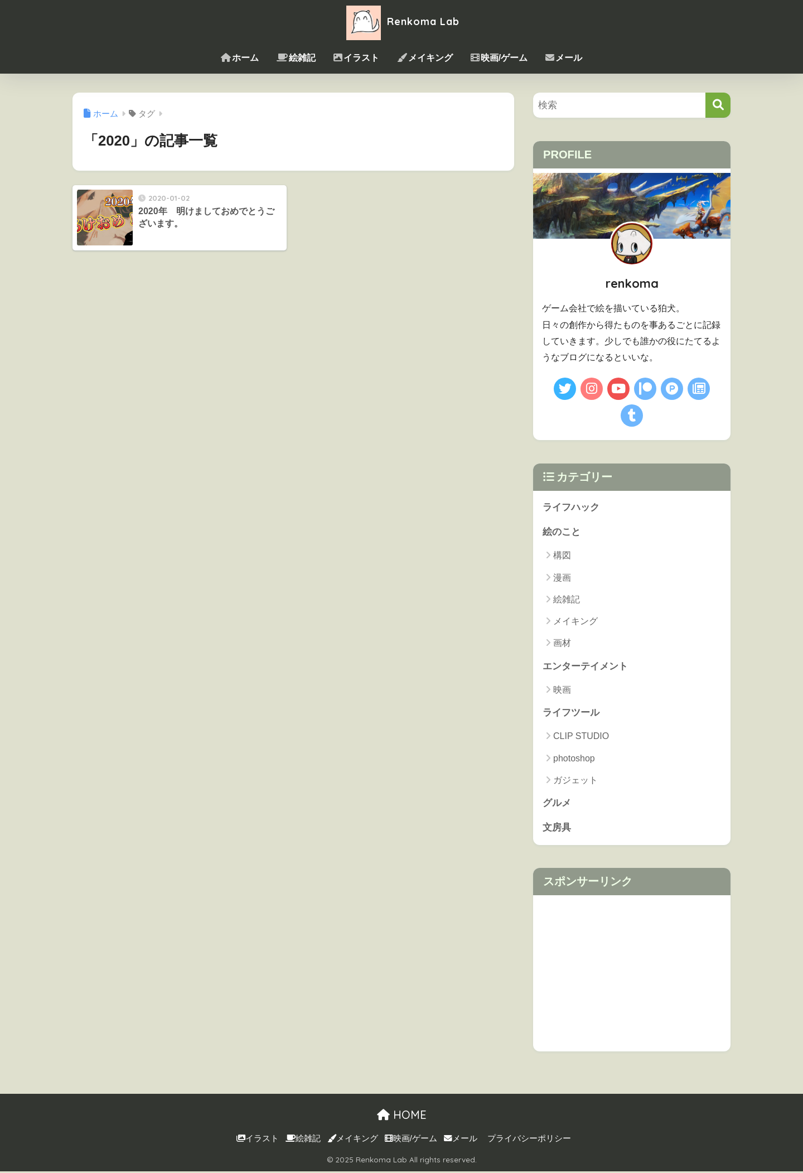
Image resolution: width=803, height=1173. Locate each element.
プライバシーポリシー (529, 1140)
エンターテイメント (585, 667)
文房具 (557, 829)
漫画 (562, 578)
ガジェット (575, 781)
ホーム (240, 57)
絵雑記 (296, 57)
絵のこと (562, 532)
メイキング (425, 57)
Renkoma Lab (401, 21)
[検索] (718, 105)
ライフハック (571, 507)
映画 (562, 690)
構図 (562, 556)
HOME (402, 1116)
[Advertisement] (632, 975)
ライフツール (571, 713)
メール (563, 57)
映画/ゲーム (499, 57)
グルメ (557, 804)
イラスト (356, 57)
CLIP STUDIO (581, 737)
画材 (562, 643)
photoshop (574, 759)
